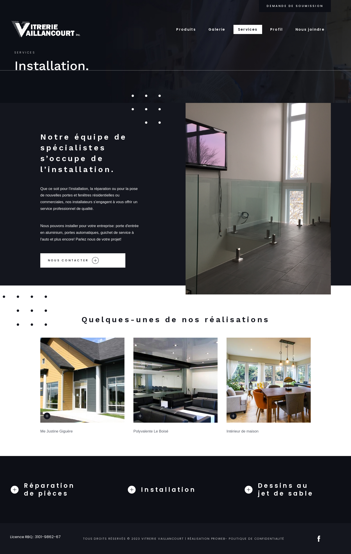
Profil (276, 29)
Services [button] (248, 29)
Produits (186, 29)
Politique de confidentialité (256, 539)
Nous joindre (310, 29)
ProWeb (218, 539)
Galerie (216, 29)
